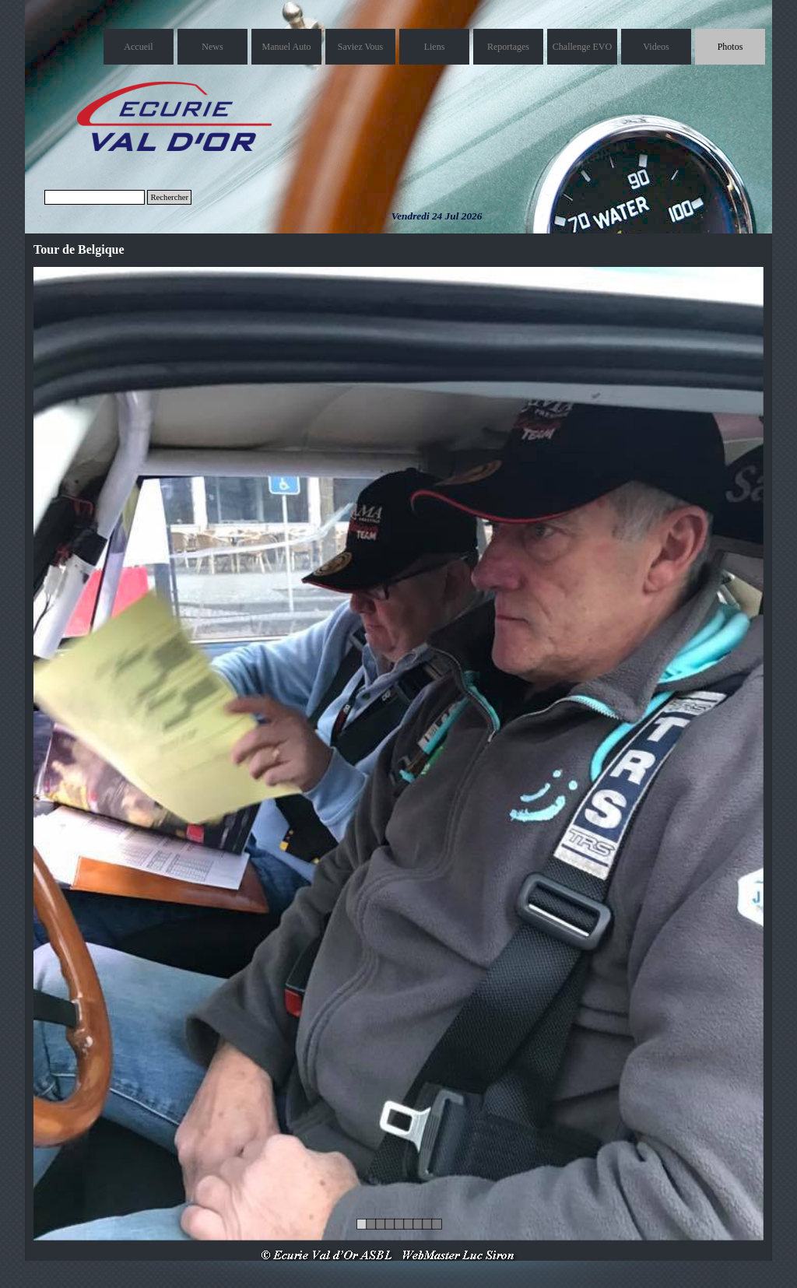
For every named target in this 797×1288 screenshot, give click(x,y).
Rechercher (169, 197)
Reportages (508, 46)
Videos (656, 46)
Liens (434, 46)
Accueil (138, 46)
